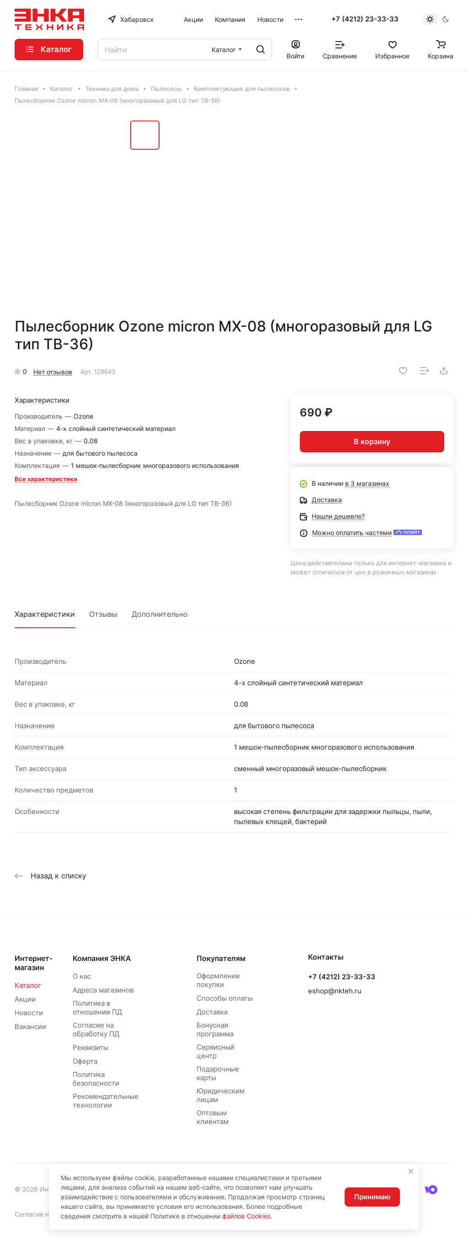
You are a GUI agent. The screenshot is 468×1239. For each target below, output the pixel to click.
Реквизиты (90, 1047)
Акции (25, 999)
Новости (29, 1012)
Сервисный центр (215, 1051)
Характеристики (45, 614)
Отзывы (103, 614)
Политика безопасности (96, 1078)
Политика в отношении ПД (97, 1007)
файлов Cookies (246, 1216)
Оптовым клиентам (213, 1117)
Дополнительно (160, 614)
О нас (82, 976)
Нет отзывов (52, 372)
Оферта (85, 1061)
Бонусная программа (215, 1029)
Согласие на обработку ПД (96, 1029)
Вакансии (30, 1026)
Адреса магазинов (103, 990)
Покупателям (221, 958)
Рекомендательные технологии (105, 1100)
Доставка (212, 1012)
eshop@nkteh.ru (335, 991)
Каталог (28, 985)
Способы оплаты (225, 998)
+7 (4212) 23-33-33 (365, 19)
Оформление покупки (218, 980)
